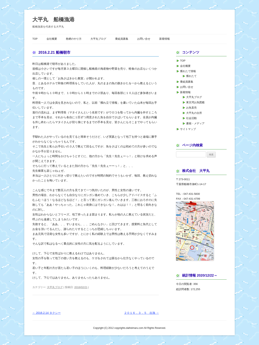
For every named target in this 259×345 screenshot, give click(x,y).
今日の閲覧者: (184, 283)
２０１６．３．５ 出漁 (141, 312)
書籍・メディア (195, 123)
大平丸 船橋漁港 (53, 19)
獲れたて (191, 76)
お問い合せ (143, 38)
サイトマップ (188, 129)
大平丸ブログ (98, 38)
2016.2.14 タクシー (46, 312)
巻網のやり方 (74, 38)
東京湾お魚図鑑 (195, 102)
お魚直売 (191, 107)
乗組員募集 (121, 38)
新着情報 (164, 38)
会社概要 (52, 38)
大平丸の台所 (194, 112)
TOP (35, 38)
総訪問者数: (183, 289)
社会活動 (191, 118)
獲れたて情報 (188, 71)
